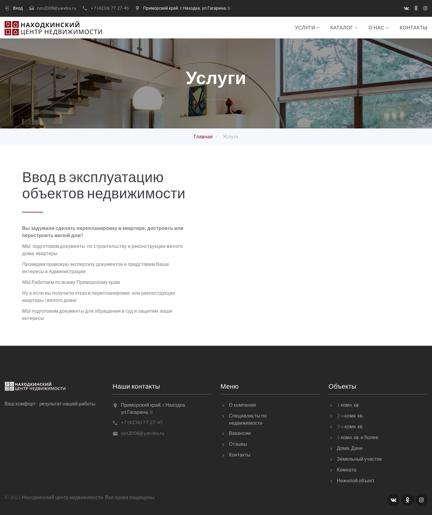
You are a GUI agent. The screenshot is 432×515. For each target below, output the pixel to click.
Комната (346, 469)
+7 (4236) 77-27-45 (110, 8)
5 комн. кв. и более (357, 437)
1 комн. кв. (348, 405)
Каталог (341, 27)
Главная (203, 136)
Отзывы (238, 444)
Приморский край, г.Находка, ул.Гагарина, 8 (186, 8)
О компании (242, 405)
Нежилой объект (356, 480)
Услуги (305, 27)
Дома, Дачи (350, 448)
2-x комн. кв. (350, 415)
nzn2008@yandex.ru (56, 8)
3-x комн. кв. (350, 426)
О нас (376, 27)
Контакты (414, 27)
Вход (18, 8)
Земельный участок (359, 459)
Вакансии (240, 433)
